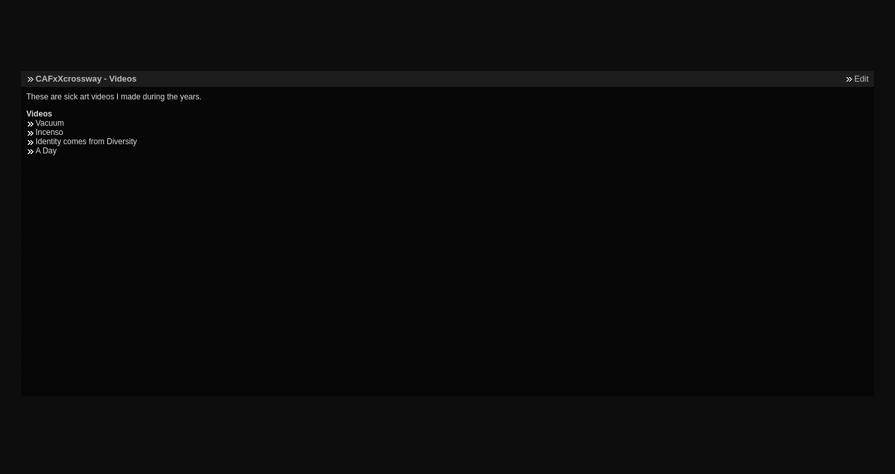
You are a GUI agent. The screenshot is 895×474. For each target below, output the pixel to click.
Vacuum (50, 123)
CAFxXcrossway (68, 79)
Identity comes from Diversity (86, 141)
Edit (861, 79)
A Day (46, 150)
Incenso (49, 132)
